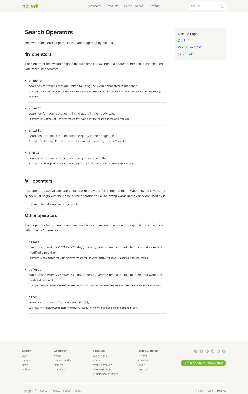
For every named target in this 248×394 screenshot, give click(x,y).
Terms (210, 390)
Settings (221, 390)
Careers (58, 365)
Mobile (141, 365)
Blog (77, 390)
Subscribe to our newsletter (203, 363)
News (25, 365)
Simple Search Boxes (105, 373)
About (57, 356)
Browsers (143, 360)
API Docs (143, 369)
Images (26, 360)
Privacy (199, 390)
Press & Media (62, 360)
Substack (27, 369)
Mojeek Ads (100, 356)
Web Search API (190, 47)
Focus (96, 360)
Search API (186, 54)
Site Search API (102, 369)
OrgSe (182, 40)
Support (142, 356)
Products (55, 390)
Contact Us (60, 369)
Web (24, 356)
